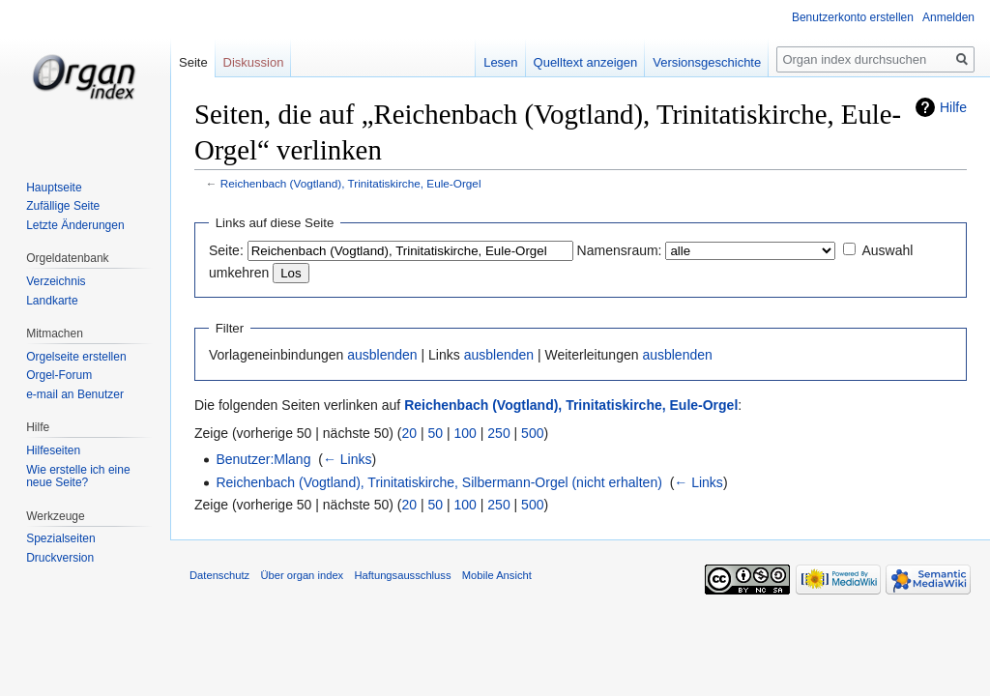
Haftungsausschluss (402, 575)
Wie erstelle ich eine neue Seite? (78, 476)
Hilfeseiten (53, 450)
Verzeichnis (55, 281)
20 (410, 433)
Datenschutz (219, 575)
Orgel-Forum (59, 375)
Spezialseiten (60, 538)
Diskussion (253, 62)
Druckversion (60, 558)
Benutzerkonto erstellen (853, 17)
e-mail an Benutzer (75, 394)
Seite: (226, 250)
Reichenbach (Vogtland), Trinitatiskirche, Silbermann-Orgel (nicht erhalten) (438, 482)
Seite (193, 62)
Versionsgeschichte (707, 62)
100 (465, 433)
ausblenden (382, 354)
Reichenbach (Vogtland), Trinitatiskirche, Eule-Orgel (350, 183)
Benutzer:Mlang (263, 459)
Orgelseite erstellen (76, 356)
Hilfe (953, 107)
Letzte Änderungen (75, 225)
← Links (347, 459)
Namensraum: (619, 250)
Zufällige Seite (63, 206)
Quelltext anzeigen (586, 62)
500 (532, 433)
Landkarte (51, 300)
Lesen (500, 62)
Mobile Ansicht (497, 575)
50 (436, 433)
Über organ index (301, 575)
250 (498, 433)
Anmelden (948, 17)
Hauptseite (53, 187)
